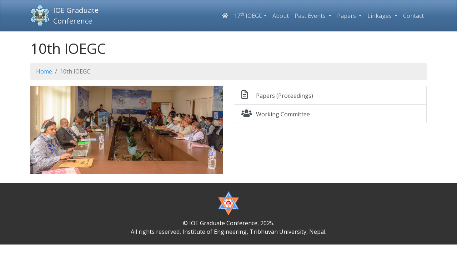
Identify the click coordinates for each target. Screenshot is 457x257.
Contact (413, 16)
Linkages (380, 16)
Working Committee (275, 113)
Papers (347, 16)
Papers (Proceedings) (277, 95)
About (280, 16)
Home (44, 71)
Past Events (311, 16)
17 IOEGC (248, 15)
